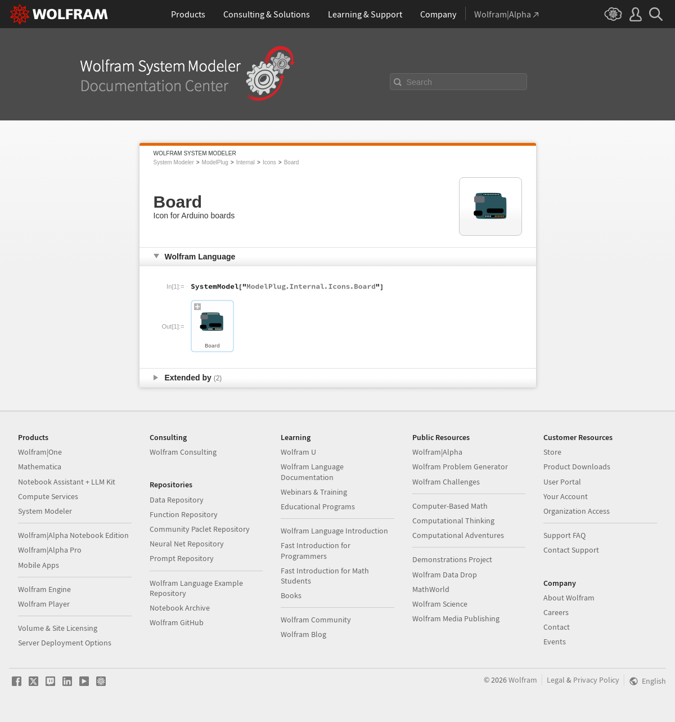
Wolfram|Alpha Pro (50, 550)
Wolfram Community (316, 620)
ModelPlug (215, 162)
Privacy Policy (596, 680)
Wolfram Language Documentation (312, 471)
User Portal (562, 482)
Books (291, 595)
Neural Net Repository (187, 544)
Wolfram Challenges (446, 482)
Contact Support (571, 550)
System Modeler (174, 162)
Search (420, 82)
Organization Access (576, 511)
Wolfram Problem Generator (460, 466)
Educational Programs (318, 506)
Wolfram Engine (44, 589)
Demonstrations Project (452, 559)
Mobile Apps (38, 565)
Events (554, 641)
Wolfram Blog (303, 634)
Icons (269, 162)
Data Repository (177, 500)
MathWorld (430, 589)
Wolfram (522, 680)
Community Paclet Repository (200, 529)
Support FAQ (564, 535)
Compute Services (48, 496)
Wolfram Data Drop (444, 574)
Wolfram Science (439, 604)
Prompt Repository (182, 558)
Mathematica (39, 466)
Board (291, 162)
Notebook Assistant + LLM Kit (66, 482)
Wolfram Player (44, 604)
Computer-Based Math (450, 506)
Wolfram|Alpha (437, 452)
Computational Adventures (458, 535)
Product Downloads (576, 466)
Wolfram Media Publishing (456, 618)
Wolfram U (298, 452)
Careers (556, 612)
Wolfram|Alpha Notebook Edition (73, 535)
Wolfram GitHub (177, 622)
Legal (556, 680)
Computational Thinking (453, 520)
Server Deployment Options (64, 643)
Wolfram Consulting (183, 452)
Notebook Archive (180, 608)
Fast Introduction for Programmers (315, 550)
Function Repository (184, 514)
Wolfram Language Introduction (334, 531)
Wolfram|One (40, 452)
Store (552, 452)
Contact (556, 627)
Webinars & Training (314, 492)
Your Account (565, 496)
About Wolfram (569, 598)
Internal (245, 162)
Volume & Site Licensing (57, 628)
